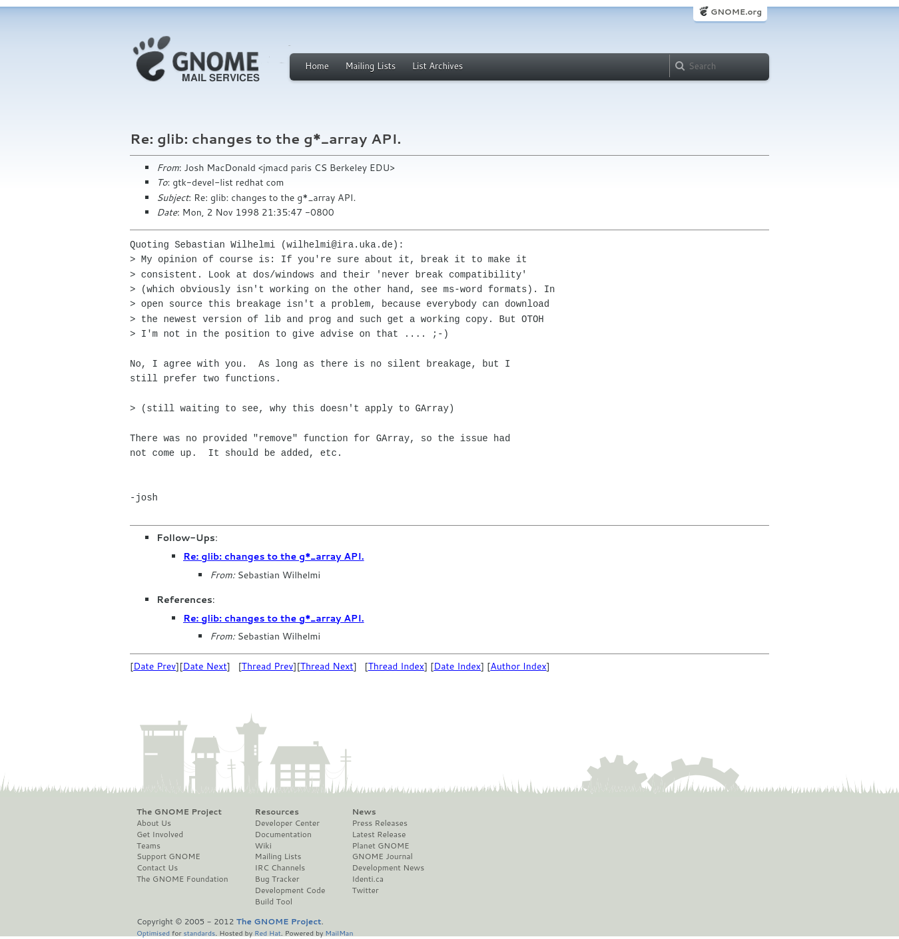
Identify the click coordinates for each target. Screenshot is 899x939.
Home (317, 66)
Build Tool (273, 901)
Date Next (204, 666)
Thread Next (327, 666)
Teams (148, 846)
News (364, 812)
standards (199, 933)
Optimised (153, 933)
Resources (277, 812)
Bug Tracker (277, 879)
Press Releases (379, 823)
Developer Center (287, 823)
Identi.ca (368, 879)
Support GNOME (168, 856)
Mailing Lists (370, 66)
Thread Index (396, 666)
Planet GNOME (380, 846)
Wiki (263, 846)
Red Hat (267, 933)
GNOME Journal (382, 856)
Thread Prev (268, 666)
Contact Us (157, 867)
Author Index (518, 666)
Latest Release (379, 834)
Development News (388, 867)
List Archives (437, 66)
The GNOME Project (179, 812)
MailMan (339, 933)
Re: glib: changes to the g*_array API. (273, 556)
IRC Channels (280, 867)
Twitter (365, 890)
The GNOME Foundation (182, 879)
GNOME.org (736, 11)
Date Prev (154, 666)
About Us (154, 823)
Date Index (457, 666)
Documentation (283, 834)
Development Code (290, 890)
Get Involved (160, 834)
